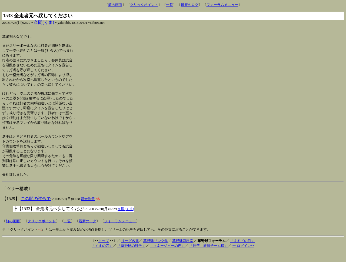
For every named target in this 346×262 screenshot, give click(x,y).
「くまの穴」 (102, 256)
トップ (103, 251)
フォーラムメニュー (222, 5)
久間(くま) (44, 22)
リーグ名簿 (130, 251)
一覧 (169, 5)
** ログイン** (243, 256)
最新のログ (189, 5)
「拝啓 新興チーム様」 (208, 256)
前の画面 (115, 5)
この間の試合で (36, 209)
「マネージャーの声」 (167, 256)
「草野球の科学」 (131, 256)
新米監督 (88, 209)
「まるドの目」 (242, 251)
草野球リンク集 (155, 251)
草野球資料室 (182, 251)
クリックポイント (144, 5)
